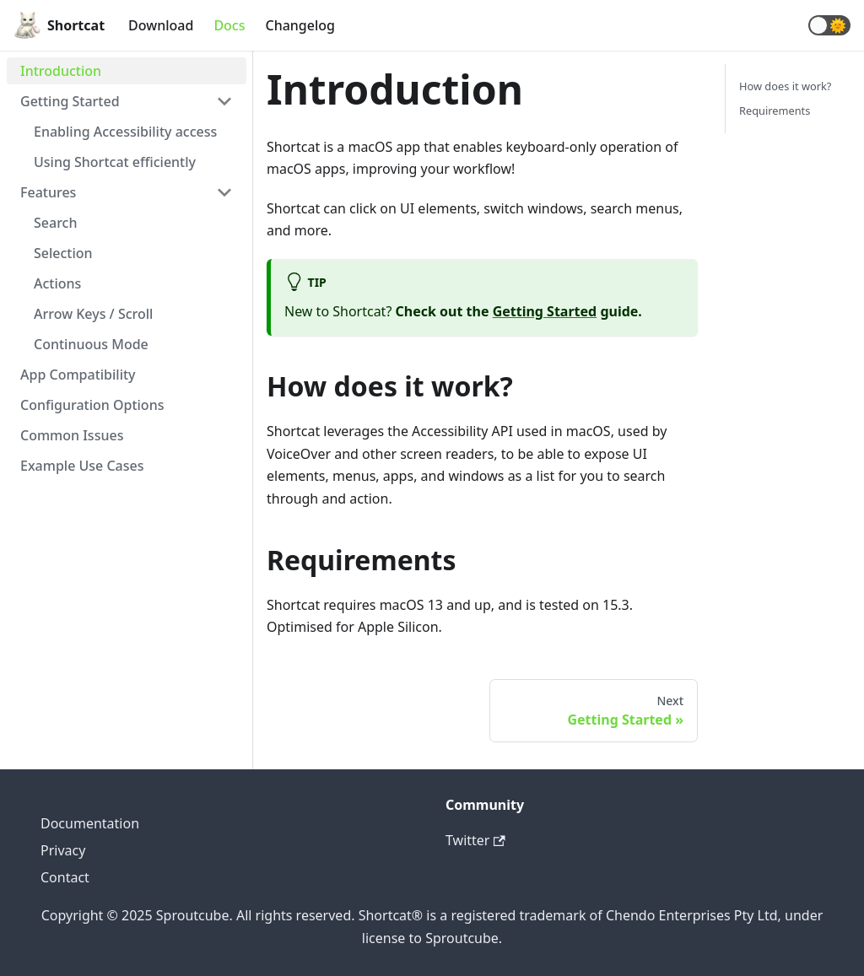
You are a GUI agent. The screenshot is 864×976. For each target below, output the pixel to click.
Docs (229, 25)
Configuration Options (92, 405)
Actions (57, 283)
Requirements (774, 110)
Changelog (300, 25)
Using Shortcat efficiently (115, 162)
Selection (63, 253)
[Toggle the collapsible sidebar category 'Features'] (224, 192)
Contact (64, 877)
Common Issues (71, 435)
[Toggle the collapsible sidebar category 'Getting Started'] (224, 101)
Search (55, 222)
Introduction (60, 71)
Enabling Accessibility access (125, 131)
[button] (829, 25)
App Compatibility (78, 374)
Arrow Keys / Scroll (93, 314)
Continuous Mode (91, 344)
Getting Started (70, 101)
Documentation (89, 823)
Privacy (62, 850)
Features (48, 192)
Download (160, 25)
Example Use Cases (81, 465)
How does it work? (785, 86)
